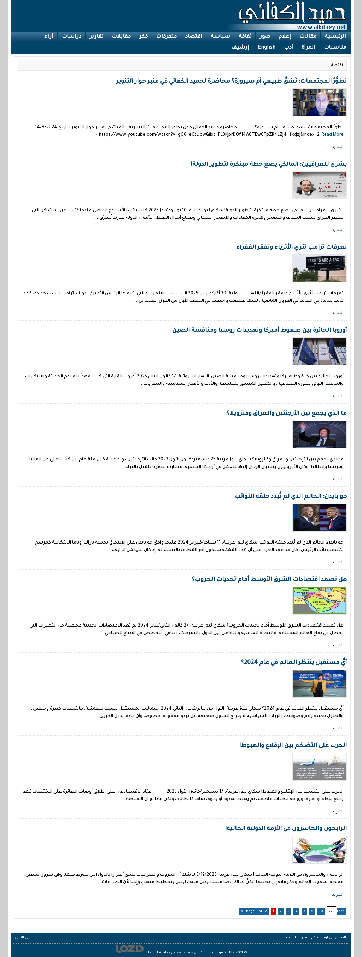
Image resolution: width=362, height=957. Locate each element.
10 (321, 912)
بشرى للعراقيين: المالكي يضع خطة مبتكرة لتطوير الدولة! (269, 165)
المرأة (308, 48)
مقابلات (121, 37)
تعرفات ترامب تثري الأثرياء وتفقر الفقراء (291, 248)
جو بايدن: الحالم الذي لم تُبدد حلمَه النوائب (291, 497)
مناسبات (335, 48)
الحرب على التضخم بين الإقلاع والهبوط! (293, 746)
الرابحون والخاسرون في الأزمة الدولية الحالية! (286, 829)
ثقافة (245, 37)
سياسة (220, 37)
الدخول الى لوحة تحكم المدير (324, 938)
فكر (143, 37)
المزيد (338, 147)
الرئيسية (335, 37)
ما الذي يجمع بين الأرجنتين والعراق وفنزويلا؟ (287, 414)
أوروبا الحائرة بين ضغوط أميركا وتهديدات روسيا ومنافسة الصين (259, 331)
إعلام (285, 37)
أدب (288, 48)
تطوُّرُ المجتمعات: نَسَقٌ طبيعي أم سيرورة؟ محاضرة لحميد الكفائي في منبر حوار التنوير (231, 81)
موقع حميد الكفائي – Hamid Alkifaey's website (185, 953)
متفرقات (166, 37)
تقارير (96, 37)
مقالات (307, 37)
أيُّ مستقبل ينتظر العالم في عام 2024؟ (294, 663)
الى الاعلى (22, 938)
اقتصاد (193, 37)
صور (265, 37)
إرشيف (240, 48)
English (266, 48)
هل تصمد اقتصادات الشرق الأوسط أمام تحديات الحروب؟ (269, 580)
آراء (48, 37)
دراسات (71, 37)
